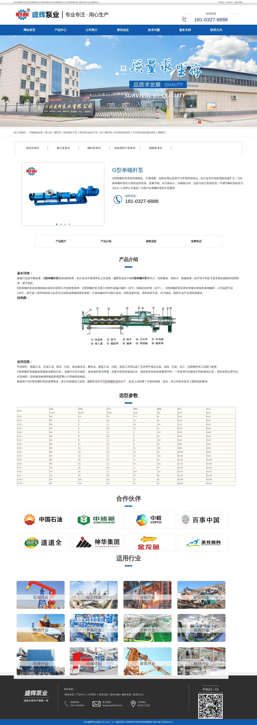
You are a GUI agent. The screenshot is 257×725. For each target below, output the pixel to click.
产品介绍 (106, 241)
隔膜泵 (161, 137)
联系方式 (216, 30)
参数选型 (151, 241)
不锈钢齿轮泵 (36, 137)
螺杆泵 (57, 137)
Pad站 (229, 2)
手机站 (221, 2)
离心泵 (48, 137)
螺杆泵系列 (94, 148)
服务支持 (185, 30)
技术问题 (154, 30)
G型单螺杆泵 (110, 381)
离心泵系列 (63, 148)
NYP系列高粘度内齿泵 (144, 137)
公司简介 (92, 30)
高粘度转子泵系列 (124, 148)
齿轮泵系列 (32, 148)
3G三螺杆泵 (106, 137)
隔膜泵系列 (155, 148)
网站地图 (238, 2)
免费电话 (196, 241)
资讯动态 (123, 30)
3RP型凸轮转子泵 (88, 137)
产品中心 (60, 30)
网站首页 (29, 30)
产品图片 (61, 241)
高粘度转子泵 (70, 137)
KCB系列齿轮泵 (122, 137)
